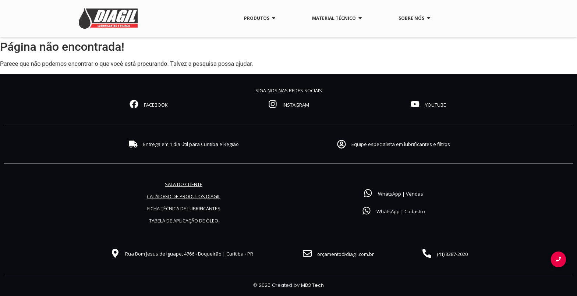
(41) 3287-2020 (452, 254)
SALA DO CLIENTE (183, 184)
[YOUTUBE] (415, 105)
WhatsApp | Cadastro (400, 211)
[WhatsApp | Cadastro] (366, 211)
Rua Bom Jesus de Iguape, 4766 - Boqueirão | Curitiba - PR (189, 253)
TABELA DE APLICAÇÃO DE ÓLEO (183, 220)
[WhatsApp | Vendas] (368, 194)
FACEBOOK (156, 104)
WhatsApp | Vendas (400, 193)
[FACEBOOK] (134, 105)
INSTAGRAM (296, 104)
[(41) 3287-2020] (426, 254)
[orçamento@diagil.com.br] (307, 254)
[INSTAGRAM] (272, 105)
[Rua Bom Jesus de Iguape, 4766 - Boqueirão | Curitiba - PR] (115, 254)
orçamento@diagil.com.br (345, 254)
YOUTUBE (435, 104)
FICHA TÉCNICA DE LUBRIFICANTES (183, 208)
